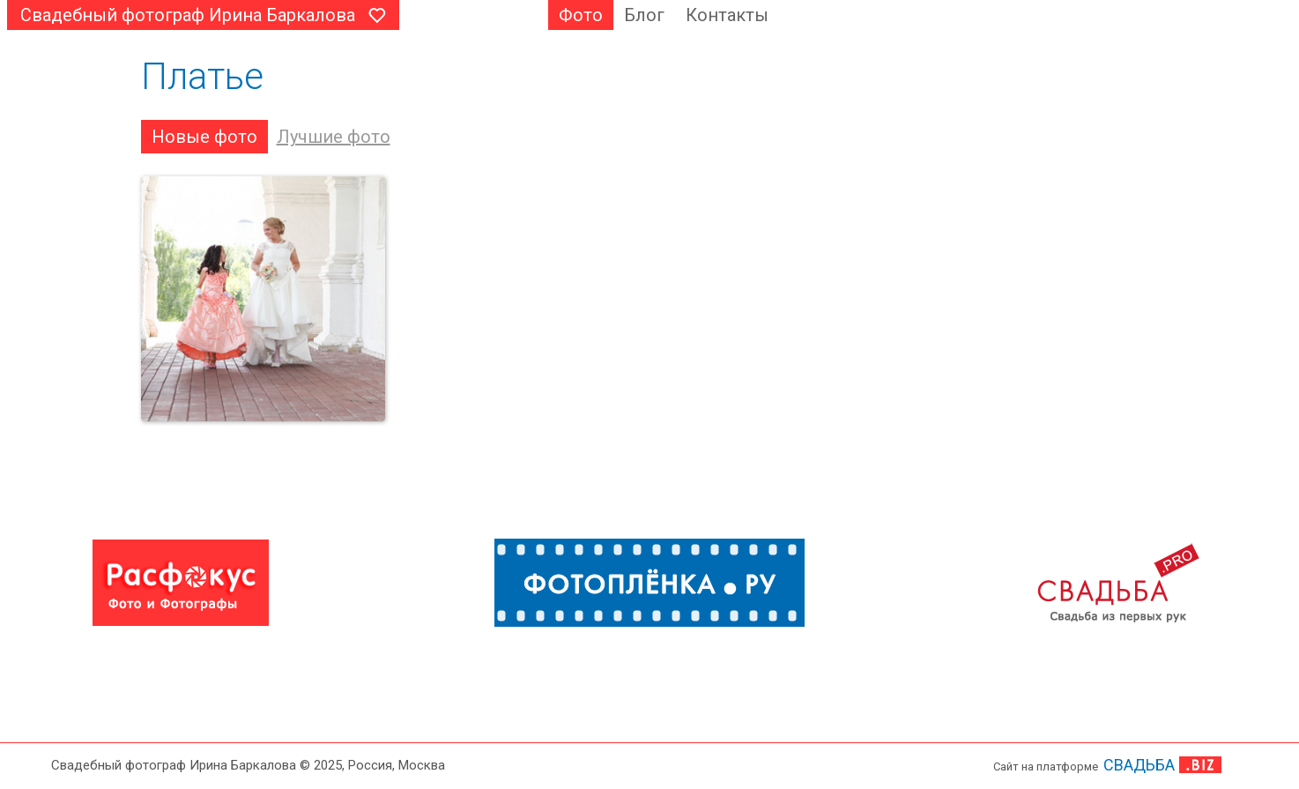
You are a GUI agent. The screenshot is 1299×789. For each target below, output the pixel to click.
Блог (644, 15)
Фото (581, 15)
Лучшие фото (333, 136)
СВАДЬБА (1139, 765)
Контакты (727, 15)
